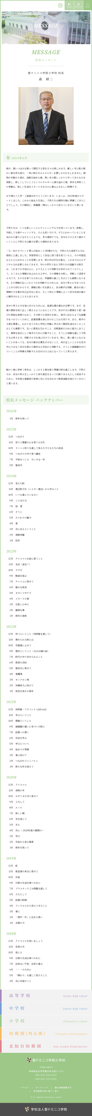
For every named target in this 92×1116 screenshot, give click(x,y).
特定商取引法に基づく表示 (46, 1091)
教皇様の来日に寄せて (26, 871)
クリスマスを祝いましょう (29, 941)
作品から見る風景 (24, 841)
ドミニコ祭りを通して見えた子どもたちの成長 (39, 448)
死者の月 (20, 946)
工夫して (20, 801)
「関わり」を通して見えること (31, 975)
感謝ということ (23, 720)
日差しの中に (22, 604)
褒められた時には (24, 639)
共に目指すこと (23, 981)
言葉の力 (20, 922)
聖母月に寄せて (23, 668)
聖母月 (18, 465)
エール (18, 807)
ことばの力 (21, 500)
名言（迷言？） (23, 564)
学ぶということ (23, 715)
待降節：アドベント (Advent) (30, 709)
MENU (87, 5)
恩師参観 (20, 534)
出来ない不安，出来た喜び (29, 963)
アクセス (24, 1088)
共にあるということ (25, 529)
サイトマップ (42, 1088)
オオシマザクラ (23, 593)
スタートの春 (22, 598)
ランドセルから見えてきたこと (31, 905)
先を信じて (21, 819)
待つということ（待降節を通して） (33, 633)
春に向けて (21, 755)
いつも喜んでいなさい (26, 494)
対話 (17, 877)
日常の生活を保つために (27, 882)
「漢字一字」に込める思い (29, 917)
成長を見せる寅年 (24, 691)
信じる (18, 952)
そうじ (18, 511)
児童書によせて (23, 645)
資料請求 (69, 5)
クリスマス (21, 784)
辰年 (17, 540)
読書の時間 (21, 900)
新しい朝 (20, 813)
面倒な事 (20, 610)
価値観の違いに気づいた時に (30, 726)
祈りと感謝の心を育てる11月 (30, 442)
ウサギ (18, 570)
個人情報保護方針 (63, 1088)
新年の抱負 (21, 615)
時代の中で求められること (29, 656)
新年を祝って (22, 418)
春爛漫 (18, 674)
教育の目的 (21, 662)
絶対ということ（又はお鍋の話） (32, 651)
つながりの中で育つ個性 (27, 453)
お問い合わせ (78, 5)
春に (17, 911)
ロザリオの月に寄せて (26, 796)
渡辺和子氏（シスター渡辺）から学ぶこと (37, 489)
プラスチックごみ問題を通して (31, 888)
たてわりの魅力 (23, 517)
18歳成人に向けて (24, 685)
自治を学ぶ (21, 738)
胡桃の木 (20, 790)
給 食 (18, 506)
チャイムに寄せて (24, 581)
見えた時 (20, 483)
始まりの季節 (22, 749)
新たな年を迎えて (24, 766)
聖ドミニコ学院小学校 (16, 5)
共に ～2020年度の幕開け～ (29, 830)
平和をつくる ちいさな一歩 (30, 459)
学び (17, 836)
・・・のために (23, 969)
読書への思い (22, 732)
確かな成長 (21, 587)
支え (17, 824)
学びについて (22, 743)
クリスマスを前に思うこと (29, 558)
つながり (20, 436)
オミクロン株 (22, 679)
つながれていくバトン (26, 760)
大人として (21, 894)
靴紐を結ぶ (21, 575)
